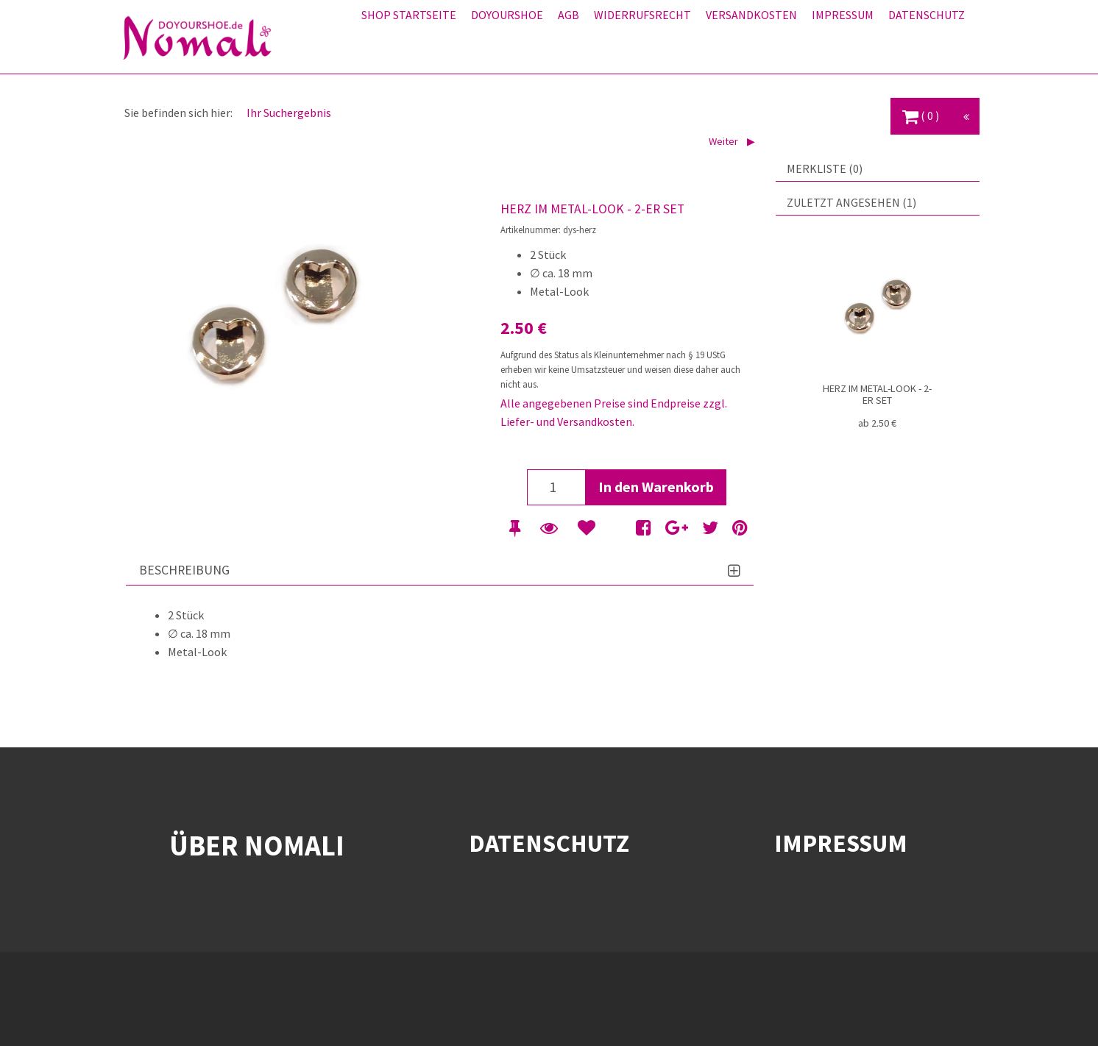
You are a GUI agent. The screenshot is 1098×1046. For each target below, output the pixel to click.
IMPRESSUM (840, 843)
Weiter (724, 141)
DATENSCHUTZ (549, 843)
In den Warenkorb (656, 486)
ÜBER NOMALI (256, 845)
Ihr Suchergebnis (289, 112)
